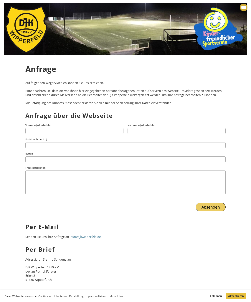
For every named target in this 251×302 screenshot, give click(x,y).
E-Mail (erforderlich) (36, 139)
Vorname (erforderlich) (37, 125)
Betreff (29, 153)
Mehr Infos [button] (116, 296)
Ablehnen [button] (216, 296)
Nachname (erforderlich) (141, 125)
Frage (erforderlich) (35, 167)
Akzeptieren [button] (236, 296)
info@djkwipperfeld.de (85, 237)
